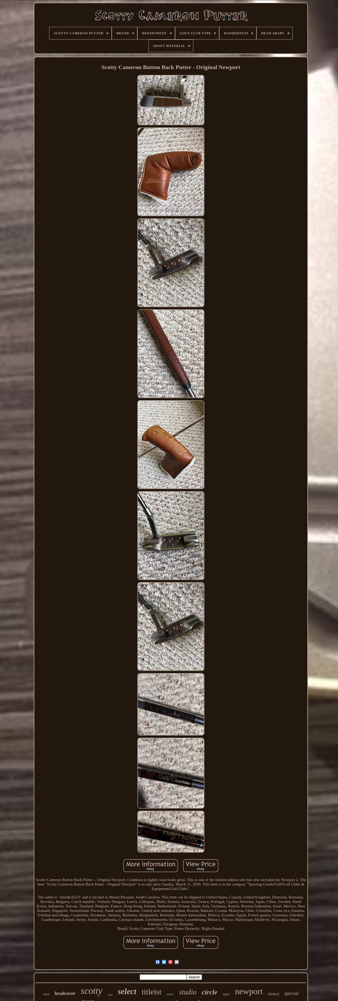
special (291, 993)
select (127, 991)
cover (170, 994)
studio (187, 992)
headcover (65, 993)
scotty (91, 991)
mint (46, 994)
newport (249, 991)
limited (273, 994)
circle (209, 992)
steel (109, 994)
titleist (151, 991)
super (226, 994)
